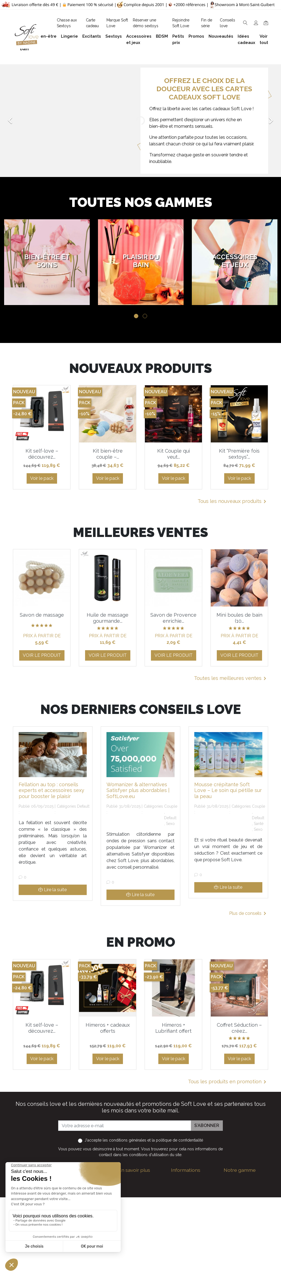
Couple (170, 806)
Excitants (233, 1214)
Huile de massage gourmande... (107, 618)
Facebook (68, 1253)
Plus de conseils (248, 913)
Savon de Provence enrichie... (173, 618)
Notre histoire (131, 1219)
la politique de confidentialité (177, 1140)
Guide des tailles (187, 1179)
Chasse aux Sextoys (138, 1265)
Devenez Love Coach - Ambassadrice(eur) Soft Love (193, 1195)
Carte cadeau (184, 1258)
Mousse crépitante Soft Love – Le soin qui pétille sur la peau (228, 790)
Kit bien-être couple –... (108, 454)
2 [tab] (145, 316)
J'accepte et (144, 1140)
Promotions (183, 1240)
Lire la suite (52, 889)
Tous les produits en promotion (228, 1082)
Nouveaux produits (190, 1249)
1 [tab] (136, 316)
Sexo (170, 823)
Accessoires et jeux (243, 1197)
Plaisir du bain (237, 1188)
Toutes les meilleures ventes (231, 678)
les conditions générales (124, 1140)
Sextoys (232, 1223)
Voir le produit (42, 655)
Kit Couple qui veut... (173, 454)
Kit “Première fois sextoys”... (239, 454)
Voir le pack (42, 478)
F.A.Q (123, 1210)
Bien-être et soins (241, 1179)
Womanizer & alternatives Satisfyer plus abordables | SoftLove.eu (138, 790)
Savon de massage (42, 615)
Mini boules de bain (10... (239, 618)
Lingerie (232, 1205)
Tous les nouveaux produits (233, 501)
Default (83, 806)
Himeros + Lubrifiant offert (173, 1028)
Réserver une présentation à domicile (132, 1234)
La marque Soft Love (192, 1267)
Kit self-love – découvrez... (42, 454)
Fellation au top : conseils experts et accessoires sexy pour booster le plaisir (51, 790)
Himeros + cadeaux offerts (108, 1028)
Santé (258, 823)
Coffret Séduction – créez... (239, 1028)
